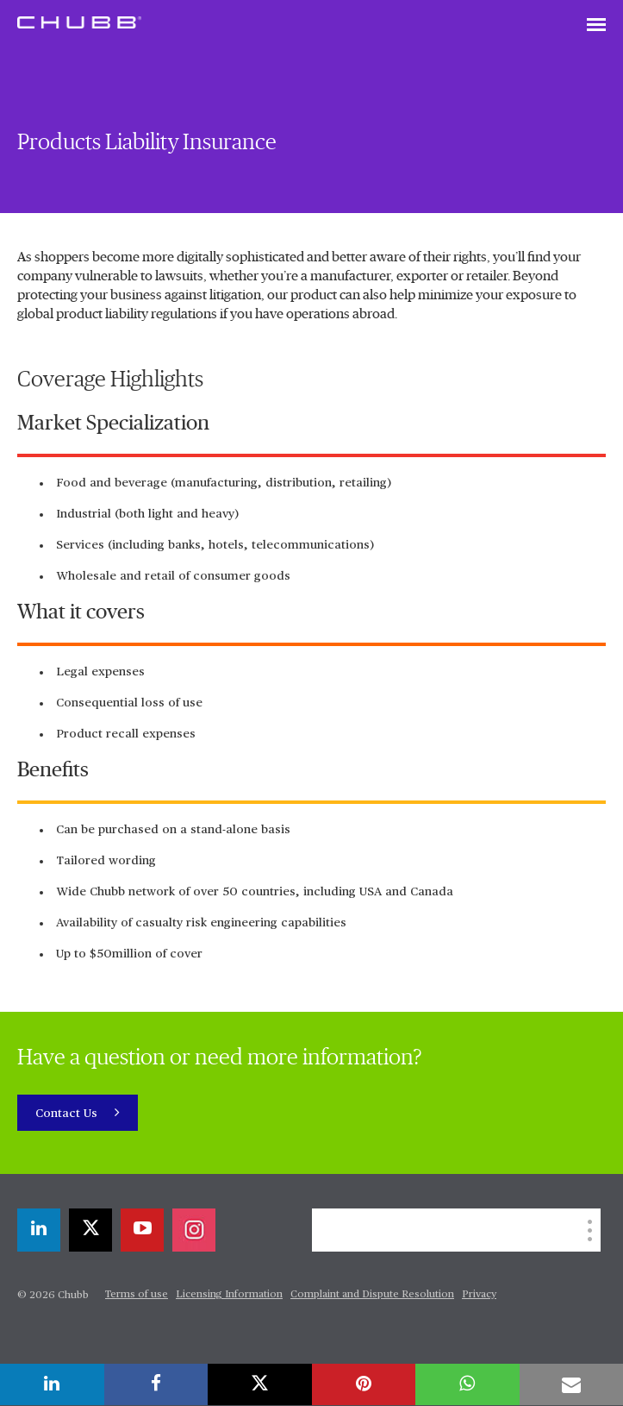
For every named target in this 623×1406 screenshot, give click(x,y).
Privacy (479, 1295)
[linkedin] (38, 1230)
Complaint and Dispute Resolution (372, 1295)
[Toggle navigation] (596, 26)
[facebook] (156, 1384)
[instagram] (193, 1230)
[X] (90, 1230)
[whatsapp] (467, 1384)
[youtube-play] (142, 1230)
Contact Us (68, 1114)
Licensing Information (229, 1295)
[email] (572, 1384)
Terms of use (136, 1295)
